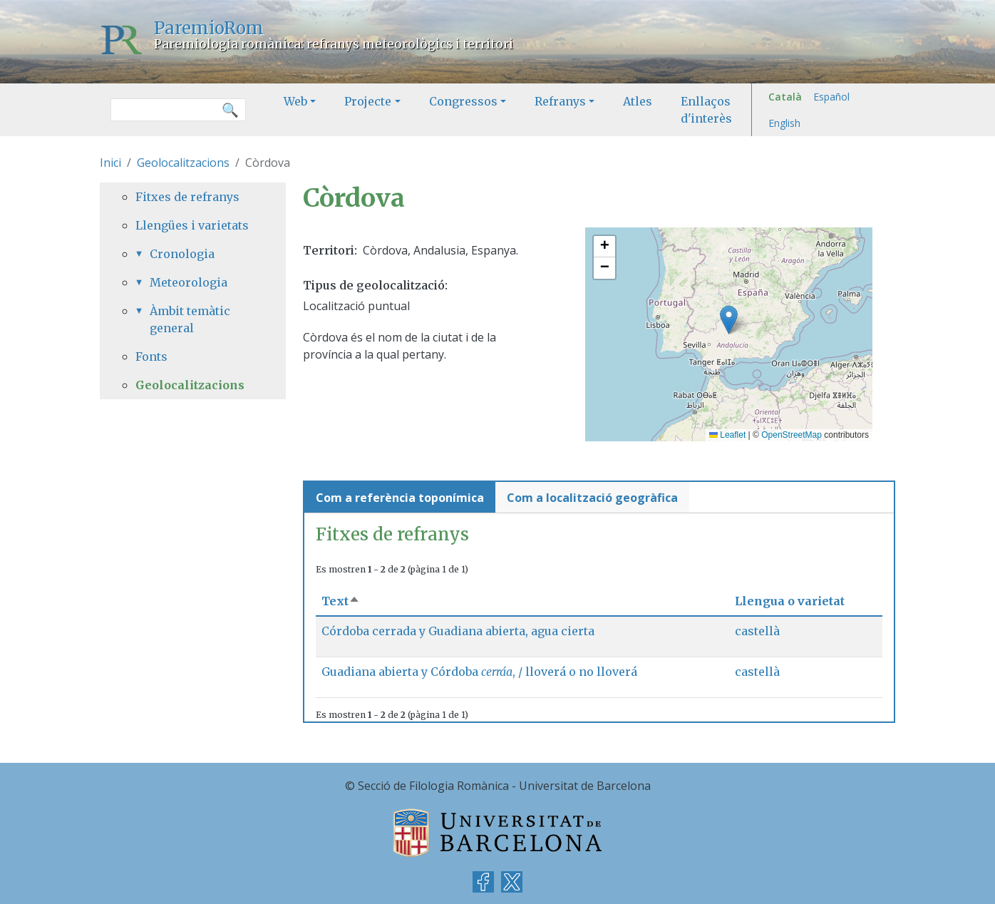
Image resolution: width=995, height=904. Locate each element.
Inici (110, 162)
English (784, 123)
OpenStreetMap (791, 435)
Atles (637, 101)
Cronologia (182, 254)
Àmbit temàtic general (190, 319)
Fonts (151, 356)
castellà (757, 631)
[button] (729, 319)
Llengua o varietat (790, 601)
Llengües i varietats (192, 225)
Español (831, 96)
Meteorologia (188, 282)
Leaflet (727, 435)
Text (340, 601)
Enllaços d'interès (706, 109)
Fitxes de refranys (187, 197)
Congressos (463, 101)
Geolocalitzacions (183, 162)
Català (785, 96)
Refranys (560, 101)
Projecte (367, 101)
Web (295, 101)
